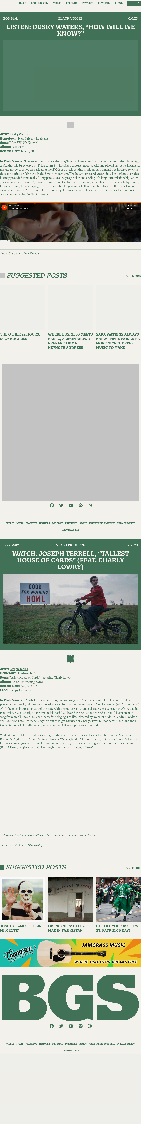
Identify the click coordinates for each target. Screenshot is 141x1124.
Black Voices (70, 18)
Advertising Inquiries (102, 523)
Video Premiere (70, 545)
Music (22, 3)
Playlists (104, 3)
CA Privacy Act (70, 530)
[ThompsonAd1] (70, 953)
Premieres (71, 523)
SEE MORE (133, 276)
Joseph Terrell (19, 669)
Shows (119, 3)
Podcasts (71, 3)
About (83, 523)
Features (87, 3)
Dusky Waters (19, 134)
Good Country (39, 3)
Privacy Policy (126, 523)
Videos (57, 3)
